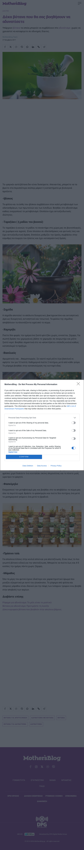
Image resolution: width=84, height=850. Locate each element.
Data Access (42, 466)
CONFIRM (24, 457)
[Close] (79, 384)
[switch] (74, 423)
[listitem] (42, 417)
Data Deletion (27, 466)
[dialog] (42, 425)
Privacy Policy (56, 466)
